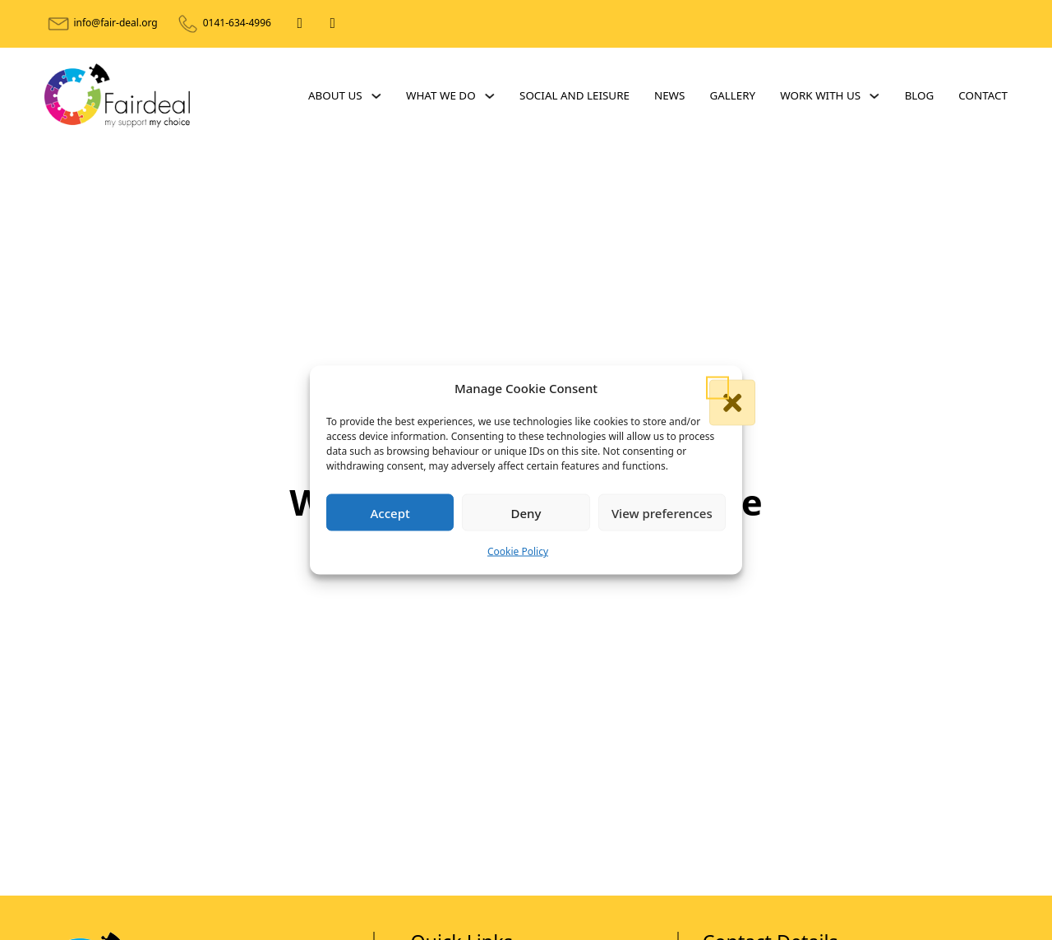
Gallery (732, 95)
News (669, 95)
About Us (335, 95)
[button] (717, 388)
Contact (983, 95)
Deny (526, 513)
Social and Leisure (574, 95)
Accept (390, 513)
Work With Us (820, 95)
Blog (919, 95)
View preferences (662, 513)
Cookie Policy (517, 551)
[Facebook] (300, 24)
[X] (333, 24)
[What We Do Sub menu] (489, 95)
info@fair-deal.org (115, 23)
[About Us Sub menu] (376, 95)
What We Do (441, 95)
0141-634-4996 (237, 23)
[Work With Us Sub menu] (874, 95)
